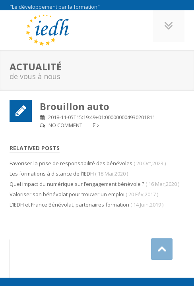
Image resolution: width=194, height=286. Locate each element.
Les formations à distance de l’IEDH (52, 173)
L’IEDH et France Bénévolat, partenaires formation (69, 204)
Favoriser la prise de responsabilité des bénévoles (71, 163)
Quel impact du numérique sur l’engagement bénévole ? (77, 183)
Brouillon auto (74, 106)
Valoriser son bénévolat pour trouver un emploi (67, 194)
